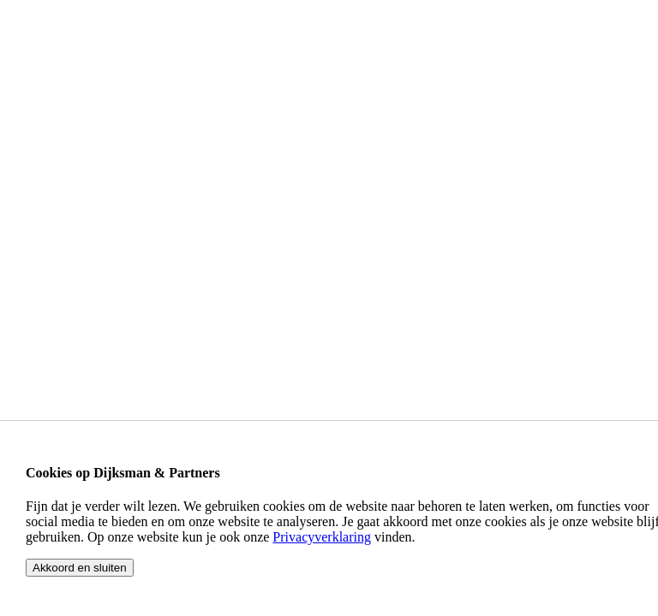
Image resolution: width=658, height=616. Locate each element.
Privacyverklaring (321, 537)
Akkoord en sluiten (80, 567)
